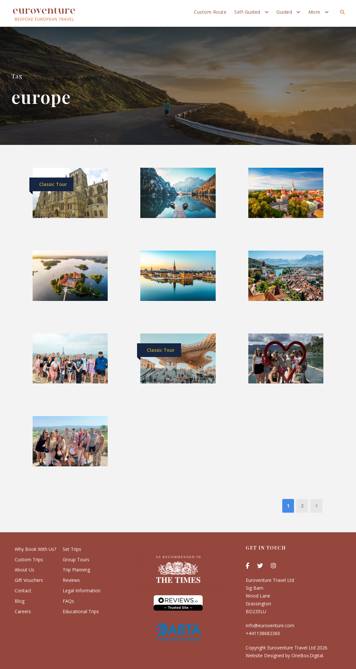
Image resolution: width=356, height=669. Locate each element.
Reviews (71, 580)
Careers (23, 611)
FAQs (68, 601)
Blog (19, 601)
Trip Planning (76, 570)
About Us (24, 570)
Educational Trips (81, 611)
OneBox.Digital (307, 655)
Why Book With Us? (35, 549)
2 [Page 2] (302, 506)
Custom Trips (29, 559)
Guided (284, 12)
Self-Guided (247, 12)
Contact (23, 590)
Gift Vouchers (29, 580)
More (314, 12)
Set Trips (72, 549)
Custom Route (210, 12)
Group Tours (76, 559)
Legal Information (82, 590)
